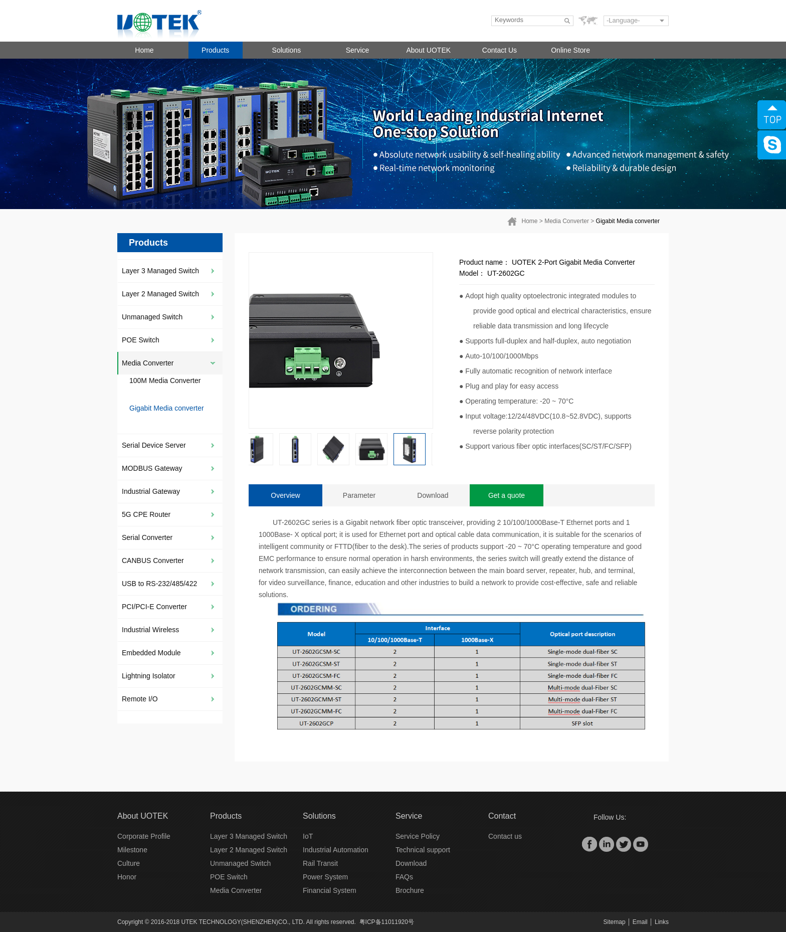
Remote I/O (140, 699)
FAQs (404, 877)
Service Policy (418, 836)
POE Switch (140, 340)
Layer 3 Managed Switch (160, 271)
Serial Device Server (154, 445)
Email (640, 921)
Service (357, 50)
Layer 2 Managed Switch (160, 294)
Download (432, 495)
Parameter (359, 495)
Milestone (132, 850)
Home (144, 50)
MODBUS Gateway (152, 468)
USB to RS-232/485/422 (159, 584)
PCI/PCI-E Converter (154, 607)
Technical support (423, 850)
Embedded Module (151, 653)
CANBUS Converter (153, 560)
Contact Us (499, 50)
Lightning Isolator (148, 676)
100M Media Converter (165, 381)
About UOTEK (428, 50)
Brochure (410, 890)
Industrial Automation (335, 850)
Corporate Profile (143, 836)
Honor (126, 877)
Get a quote (506, 495)
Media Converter (566, 221)
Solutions (286, 50)
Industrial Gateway (151, 491)
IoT (308, 836)
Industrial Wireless (150, 630)
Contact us (505, 836)
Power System (325, 877)
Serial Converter (147, 537)
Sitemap (615, 921)
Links (662, 921)
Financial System (329, 890)
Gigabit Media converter (628, 221)
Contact (502, 816)
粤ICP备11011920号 (386, 921)
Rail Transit (320, 863)
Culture (128, 863)
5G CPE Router (146, 514)
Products (215, 50)
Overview (285, 495)
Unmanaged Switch (152, 317)
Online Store (570, 50)
